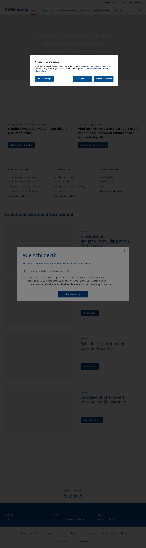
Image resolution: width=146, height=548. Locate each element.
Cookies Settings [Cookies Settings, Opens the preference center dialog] (44, 79)
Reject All (82, 79)
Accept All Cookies (104, 79)
